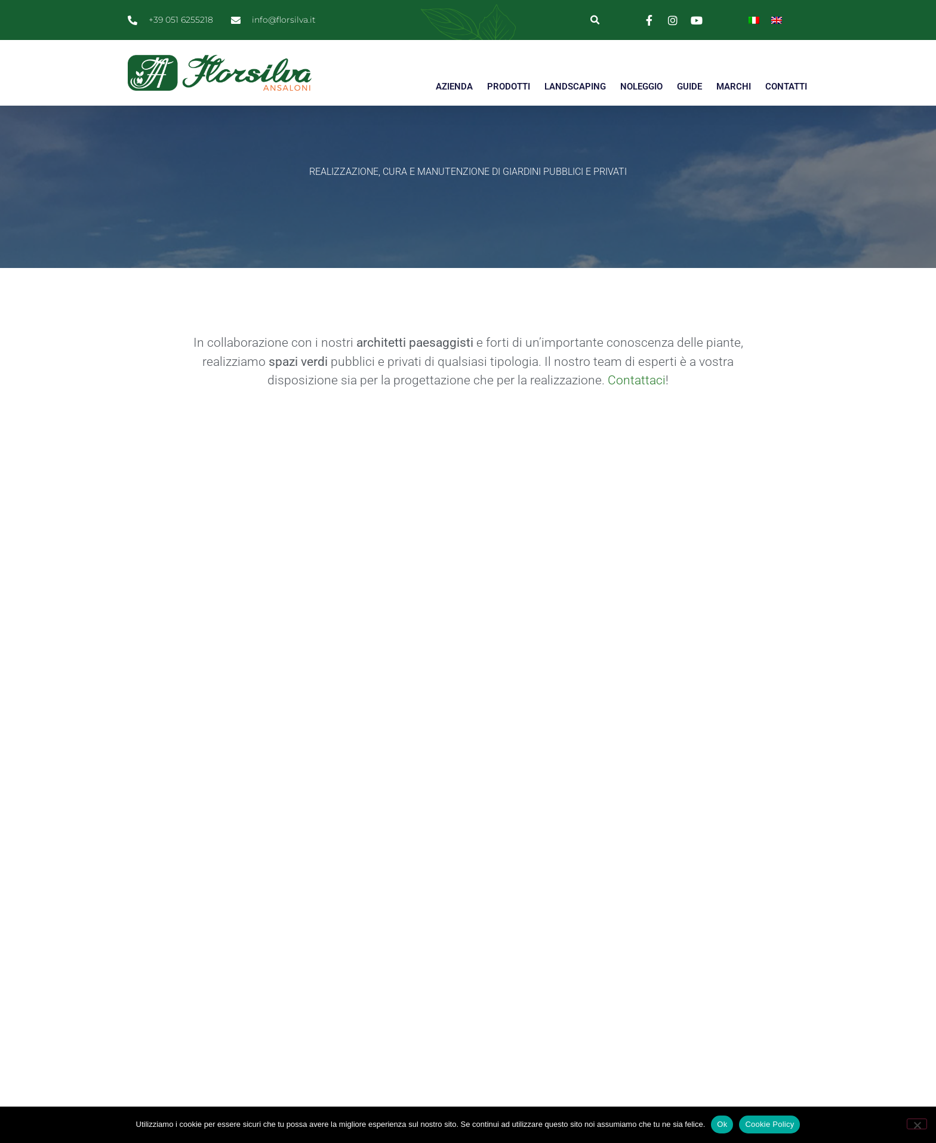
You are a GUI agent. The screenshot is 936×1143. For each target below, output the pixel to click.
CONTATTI (786, 86)
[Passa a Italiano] (754, 20)
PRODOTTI (508, 86)
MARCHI (733, 86)
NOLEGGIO (641, 86)
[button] (595, 20)
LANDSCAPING (575, 86)
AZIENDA (454, 86)
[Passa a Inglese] (776, 20)
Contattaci (637, 402)
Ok (722, 1124)
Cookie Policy (769, 1124)
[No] (917, 1124)
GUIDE (689, 86)
